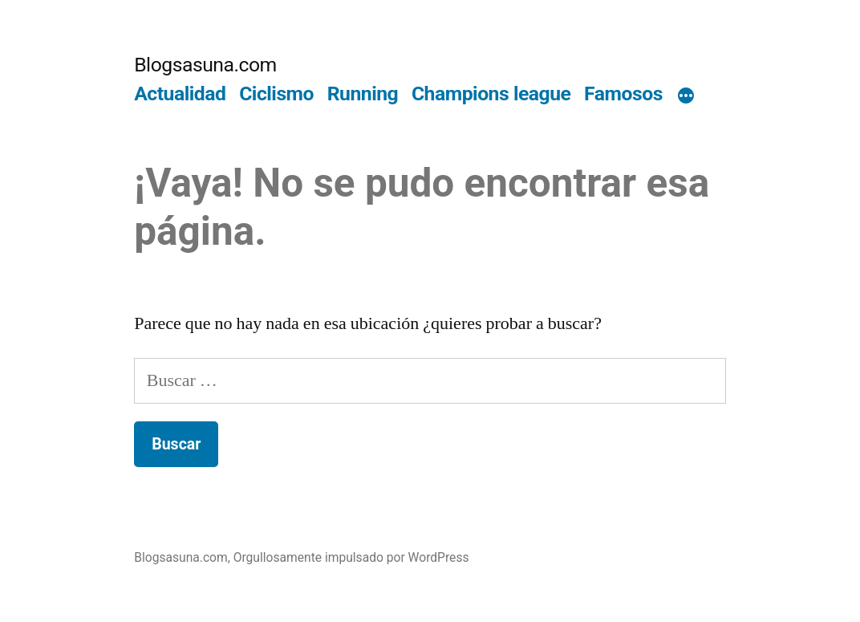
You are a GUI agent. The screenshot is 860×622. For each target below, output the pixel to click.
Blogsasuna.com (205, 64)
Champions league (491, 93)
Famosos (623, 93)
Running (363, 93)
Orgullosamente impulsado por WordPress (351, 557)
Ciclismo (276, 93)
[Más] (686, 97)
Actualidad (179, 93)
